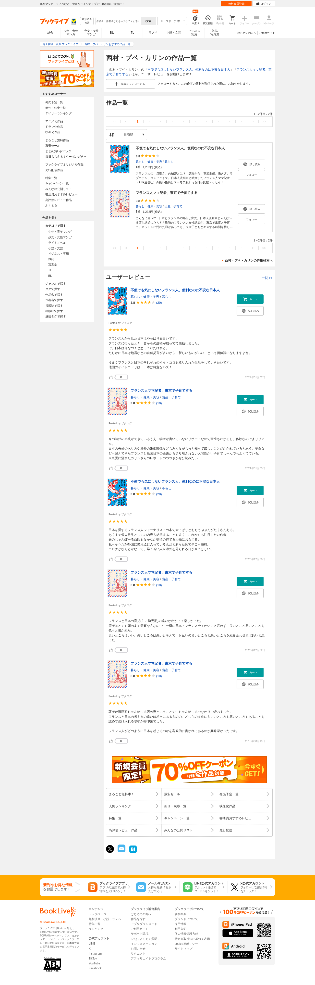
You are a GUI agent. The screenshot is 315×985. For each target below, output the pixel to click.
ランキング (96, 929)
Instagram (95, 953)
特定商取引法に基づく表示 (192, 939)
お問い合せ (138, 948)
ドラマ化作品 (54, 126)
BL (112, 32)
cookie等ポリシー (186, 944)
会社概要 (180, 914)
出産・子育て (173, 206)
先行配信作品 (54, 170)
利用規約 (180, 929)
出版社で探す (54, 311)
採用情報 (180, 924)
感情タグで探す (55, 316)
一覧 (267, 278)
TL (132, 32)
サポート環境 (139, 933)
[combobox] (118, 21)
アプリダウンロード (144, 924)
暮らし (169, 161)
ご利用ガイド (267, 32)
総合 (50, 32)
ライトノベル (57, 242)
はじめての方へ (246, 32)
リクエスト (138, 953)
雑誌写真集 (214, 32)
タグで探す (52, 289)
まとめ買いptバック (58, 151)
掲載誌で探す (54, 305)
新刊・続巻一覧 (55, 108)
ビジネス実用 (194, 32)
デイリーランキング (58, 113)
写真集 (52, 264)
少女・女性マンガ (91, 32)
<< (114, 121)
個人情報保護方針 (186, 933)
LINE (92, 943)
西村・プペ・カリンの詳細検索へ (249, 260)
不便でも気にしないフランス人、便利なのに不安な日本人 (188, 69)
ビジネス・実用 (58, 253)
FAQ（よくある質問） (145, 939)
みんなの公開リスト (58, 189)
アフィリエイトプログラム (148, 958)
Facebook (95, 968)
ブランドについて (186, 919)
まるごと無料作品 (57, 140)
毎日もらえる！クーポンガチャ (65, 156)
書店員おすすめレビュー (61, 194)
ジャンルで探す (55, 283)
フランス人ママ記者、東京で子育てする (166, 193)
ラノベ (153, 32)
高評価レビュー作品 (58, 200)
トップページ (97, 914)
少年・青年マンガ (70, 32)
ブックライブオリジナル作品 (64, 164)
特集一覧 (51, 178)
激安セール (52, 145)
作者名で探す (54, 300)
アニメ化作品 (54, 121)
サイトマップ (183, 948)
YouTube (94, 963)
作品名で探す (54, 294)
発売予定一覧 (54, 102)
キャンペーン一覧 (57, 183)
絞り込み (87, 21)
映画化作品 (52, 132)
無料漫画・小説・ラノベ (105, 919)
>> (264, 121)
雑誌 (51, 259)
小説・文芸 (173, 32)
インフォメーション (144, 944)
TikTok (93, 958)
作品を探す (138, 919)
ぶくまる (51, 205)
